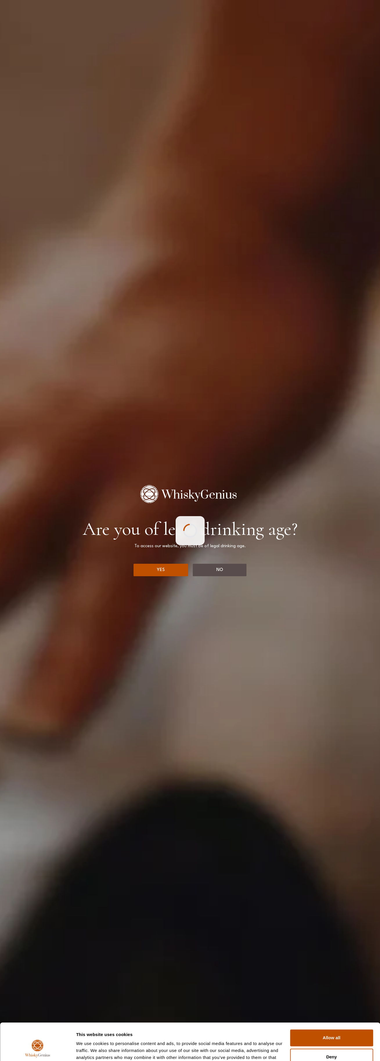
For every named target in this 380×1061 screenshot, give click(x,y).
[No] (219, 570)
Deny (331, 1025)
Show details (89, 1049)
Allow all (332, 1006)
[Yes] (161, 570)
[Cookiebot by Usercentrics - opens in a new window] (37, 1049)
